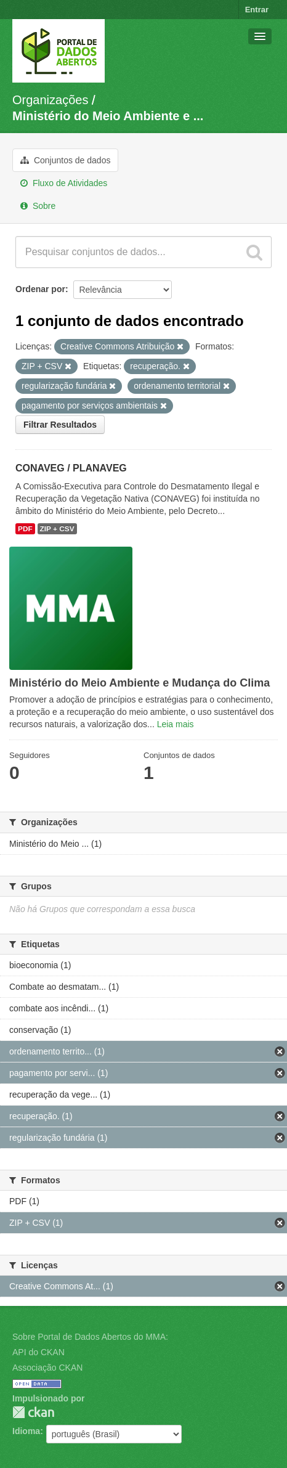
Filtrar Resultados (60, 425)
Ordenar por (40, 289)
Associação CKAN (47, 1367)
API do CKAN (38, 1352)
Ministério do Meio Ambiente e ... (107, 116)
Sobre (37, 206)
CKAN (33, 1412)
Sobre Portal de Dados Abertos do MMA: (90, 1337)
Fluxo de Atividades (63, 183)
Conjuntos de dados (65, 160)
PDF (25, 528)
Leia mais (175, 724)
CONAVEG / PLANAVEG (71, 468)
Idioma (26, 1431)
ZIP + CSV (57, 528)
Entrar (257, 9)
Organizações (50, 100)
